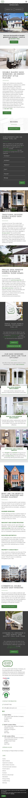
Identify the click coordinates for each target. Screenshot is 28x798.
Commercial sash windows (9, 606)
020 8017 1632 (8, 704)
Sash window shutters (8, 764)
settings (12, 793)
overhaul (14, 452)
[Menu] (26, 1)
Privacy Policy (6, 778)
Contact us (9, 9)
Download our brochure (14, 346)
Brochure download (7, 774)
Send (22, 182)
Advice (4, 770)
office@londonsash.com (10, 150)
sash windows (20, 364)
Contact (4, 772)
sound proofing (5, 528)
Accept (3, 795)
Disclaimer (5, 776)
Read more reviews (14, 128)
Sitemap (4, 782)
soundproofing (9, 455)
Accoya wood (6, 233)
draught (7, 452)
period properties (16, 280)
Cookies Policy (6, 780)
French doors (6, 768)
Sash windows (6, 760)
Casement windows (7, 762)
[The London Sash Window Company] (2, 2)
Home (4, 758)
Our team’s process (7, 288)
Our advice (18, 9)
